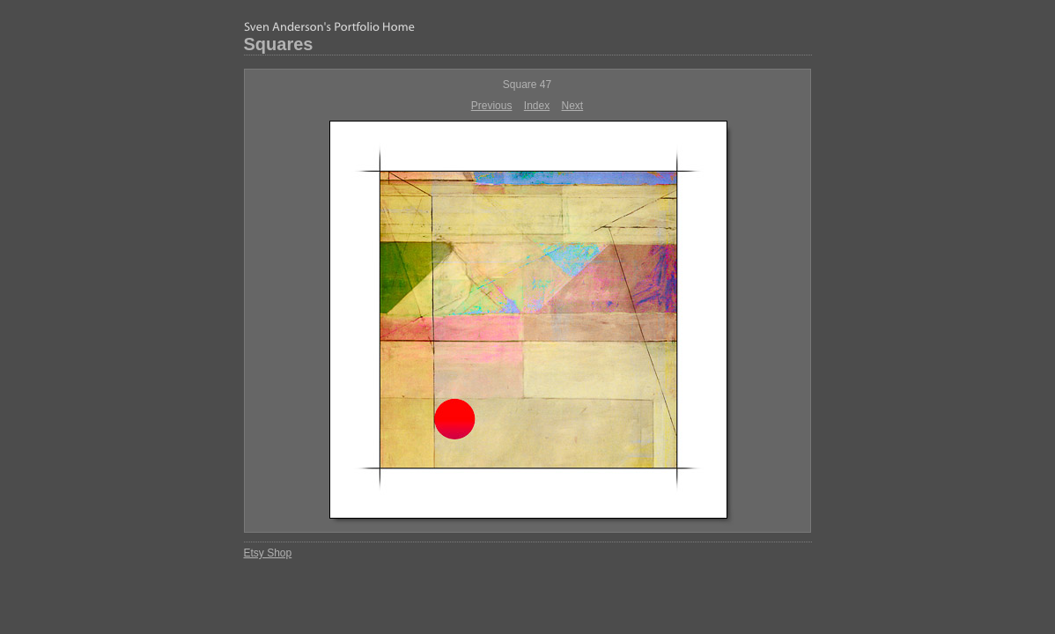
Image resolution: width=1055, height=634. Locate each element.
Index (537, 106)
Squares (279, 44)
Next (573, 106)
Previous (492, 106)
